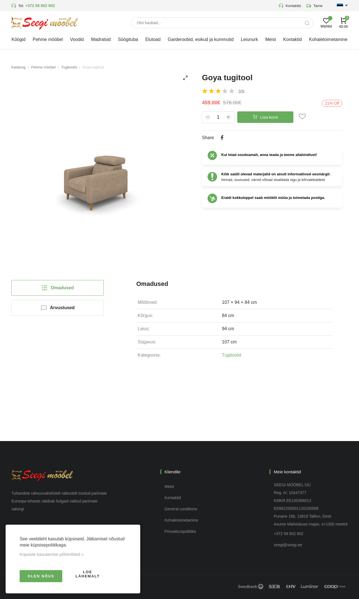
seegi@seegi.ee (288, 545)
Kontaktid (290, 5)
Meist (169, 486)
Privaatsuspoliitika (180, 531)
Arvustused (57, 307)
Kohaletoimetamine (181, 520)
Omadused (57, 287)
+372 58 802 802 (40, 5)
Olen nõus (40, 576)
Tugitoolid (69, 67)
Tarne (314, 5)
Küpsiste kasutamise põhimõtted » (52, 554)
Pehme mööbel (43, 67)
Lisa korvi (265, 117)
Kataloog (18, 67)
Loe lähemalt (87, 574)
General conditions (181, 509)
